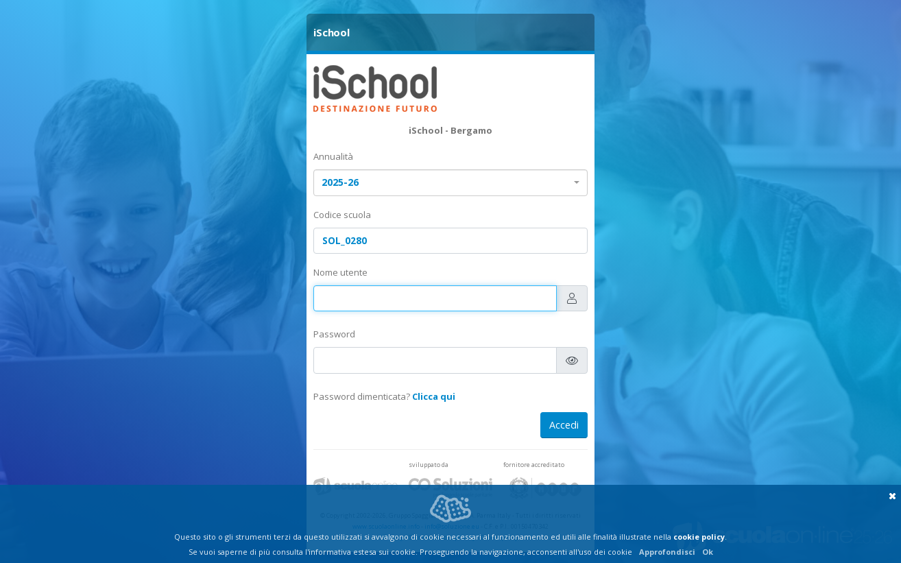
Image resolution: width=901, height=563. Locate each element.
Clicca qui (433, 396)
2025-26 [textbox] (340, 182)
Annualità (333, 156)
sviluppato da (428, 464)
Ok (707, 552)
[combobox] (450, 182)
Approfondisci (667, 552)
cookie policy (699, 536)
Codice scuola (342, 214)
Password (334, 334)
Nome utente (340, 272)
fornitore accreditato (533, 464)
